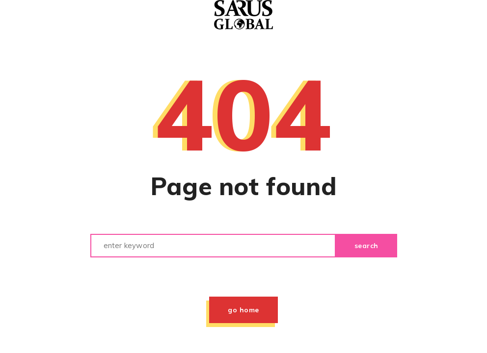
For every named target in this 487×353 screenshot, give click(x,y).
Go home (243, 309)
